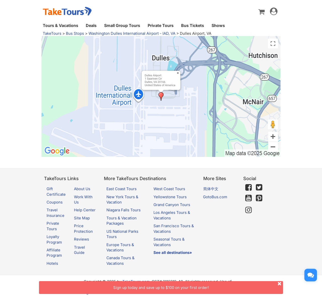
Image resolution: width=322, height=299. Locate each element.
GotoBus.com (215, 196)
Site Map (82, 218)
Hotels (52, 263)
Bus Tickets (192, 25)
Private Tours (161, 25)
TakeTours (52, 33)
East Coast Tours (121, 188)
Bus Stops (75, 33)
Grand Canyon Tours (171, 204)
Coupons (55, 202)
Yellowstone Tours (170, 196)
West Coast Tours (169, 188)
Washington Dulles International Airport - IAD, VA (132, 33)
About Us (82, 188)
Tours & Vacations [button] (60, 25)
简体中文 (210, 188)
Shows (218, 25)
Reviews (81, 239)
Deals (91, 25)
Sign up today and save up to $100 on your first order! (198, 285)
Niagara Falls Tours (123, 210)
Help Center (85, 210)
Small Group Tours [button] (122, 25)
